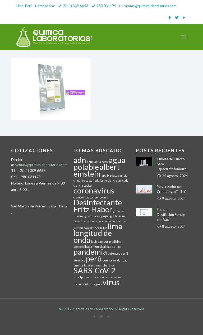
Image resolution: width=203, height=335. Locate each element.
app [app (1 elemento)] (104, 175)
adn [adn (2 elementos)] (79, 159)
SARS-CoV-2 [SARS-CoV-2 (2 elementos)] (94, 270)
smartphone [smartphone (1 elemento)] (81, 277)
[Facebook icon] (169, 17)
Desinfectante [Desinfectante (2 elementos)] (97, 202)
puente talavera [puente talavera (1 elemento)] (84, 265)
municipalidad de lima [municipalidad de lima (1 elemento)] (107, 246)
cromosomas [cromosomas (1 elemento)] (81, 197)
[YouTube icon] (184, 17)
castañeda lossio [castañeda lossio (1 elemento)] (96, 180)
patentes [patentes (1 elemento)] (114, 253)
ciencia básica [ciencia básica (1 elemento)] (82, 185)
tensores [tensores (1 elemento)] (115, 277)
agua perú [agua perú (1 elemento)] (101, 161)
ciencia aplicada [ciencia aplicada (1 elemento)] (118, 180)
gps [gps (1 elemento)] (112, 216)
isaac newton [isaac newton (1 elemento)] (106, 221)
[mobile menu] (183, 36)
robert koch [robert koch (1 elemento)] (109, 265)
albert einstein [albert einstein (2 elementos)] (96, 170)
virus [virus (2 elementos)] (111, 282)
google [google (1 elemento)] (104, 216)
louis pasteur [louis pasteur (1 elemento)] (99, 241)
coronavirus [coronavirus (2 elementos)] (93, 190)
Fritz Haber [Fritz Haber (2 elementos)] (92, 209)
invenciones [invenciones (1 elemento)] (89, 221)
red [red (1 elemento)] (98, 265)
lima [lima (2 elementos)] (115, 226)
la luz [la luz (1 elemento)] (103, 228)
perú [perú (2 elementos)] (94, 258)
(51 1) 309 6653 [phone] (75, 6)
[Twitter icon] (176, 17)
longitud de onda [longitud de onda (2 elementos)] (92, 236)
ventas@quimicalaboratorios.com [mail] (150, 6)
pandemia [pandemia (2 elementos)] (90, 251)
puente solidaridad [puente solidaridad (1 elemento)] (115, 260)
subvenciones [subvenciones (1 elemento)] (99, 277)
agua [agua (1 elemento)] (90, 161)
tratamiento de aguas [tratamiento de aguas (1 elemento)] (87, 284)
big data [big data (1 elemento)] (112, 175)
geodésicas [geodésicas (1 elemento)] (92, 216)
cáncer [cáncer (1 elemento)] (94, 197)
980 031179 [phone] (106, 6)
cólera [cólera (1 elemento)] (104, 197)
